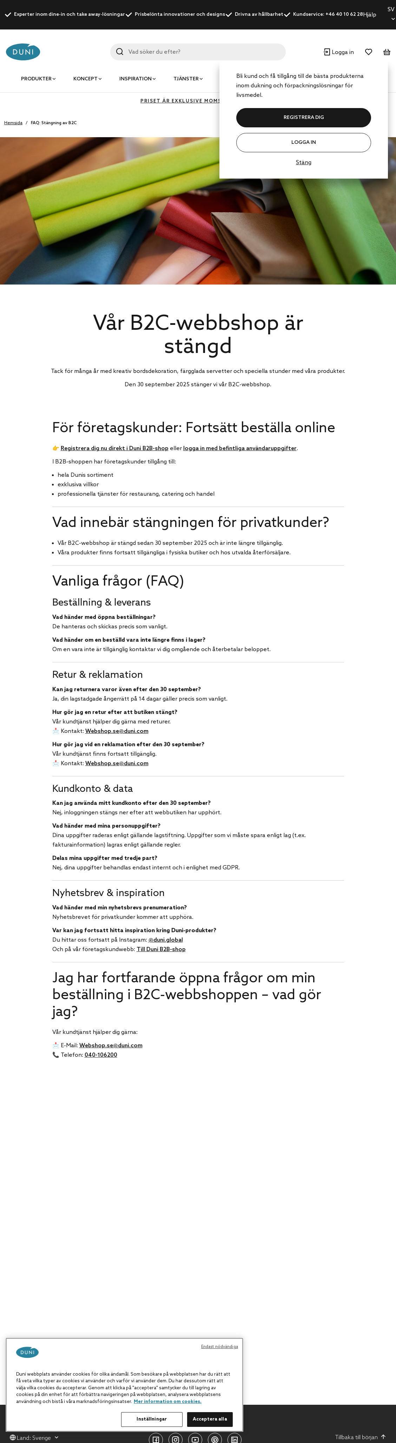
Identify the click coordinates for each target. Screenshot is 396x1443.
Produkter (36, 79)
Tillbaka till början (360, 1437)
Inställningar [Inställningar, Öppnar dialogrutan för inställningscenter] (152, 1419)
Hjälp (369, 15)
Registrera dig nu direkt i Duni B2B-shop (115, 448)
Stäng (303, 162)
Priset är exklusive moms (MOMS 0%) (198, 101)
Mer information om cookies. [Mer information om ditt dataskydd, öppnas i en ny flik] (168, 1401)
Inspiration (135, 79)
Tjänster (186, 79)
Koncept (85, 79)
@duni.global (165, 940)
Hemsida (13, 123)
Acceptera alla (210, 1419)
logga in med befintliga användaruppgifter (240, 448)
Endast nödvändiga (219, 1346)
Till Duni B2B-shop (161, 949)
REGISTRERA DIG (304, 118)
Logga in (303, 143)
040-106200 (101, 1055)
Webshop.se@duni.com (116, 731)
